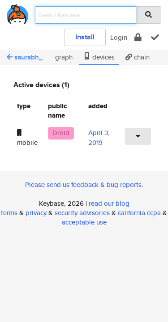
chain (137, 57)
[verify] (155, 37)
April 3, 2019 (99, 137)
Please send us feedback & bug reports (83, 184)
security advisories (82, 212)
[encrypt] (138, 37)
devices (99, 57)
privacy (36, 212)
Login (118, 37)
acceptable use (84, 222)
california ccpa (139, 212)
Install (85, 37)
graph (63, 57)
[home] (17, 12)
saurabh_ (25, 57)
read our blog (109, 203)
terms (9, 212)
